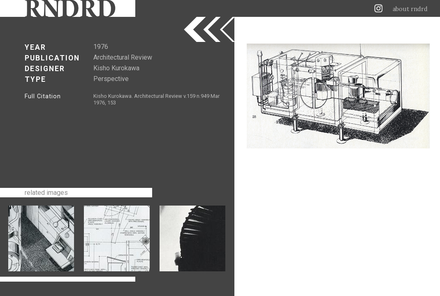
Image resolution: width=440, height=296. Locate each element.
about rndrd (410, 9)
